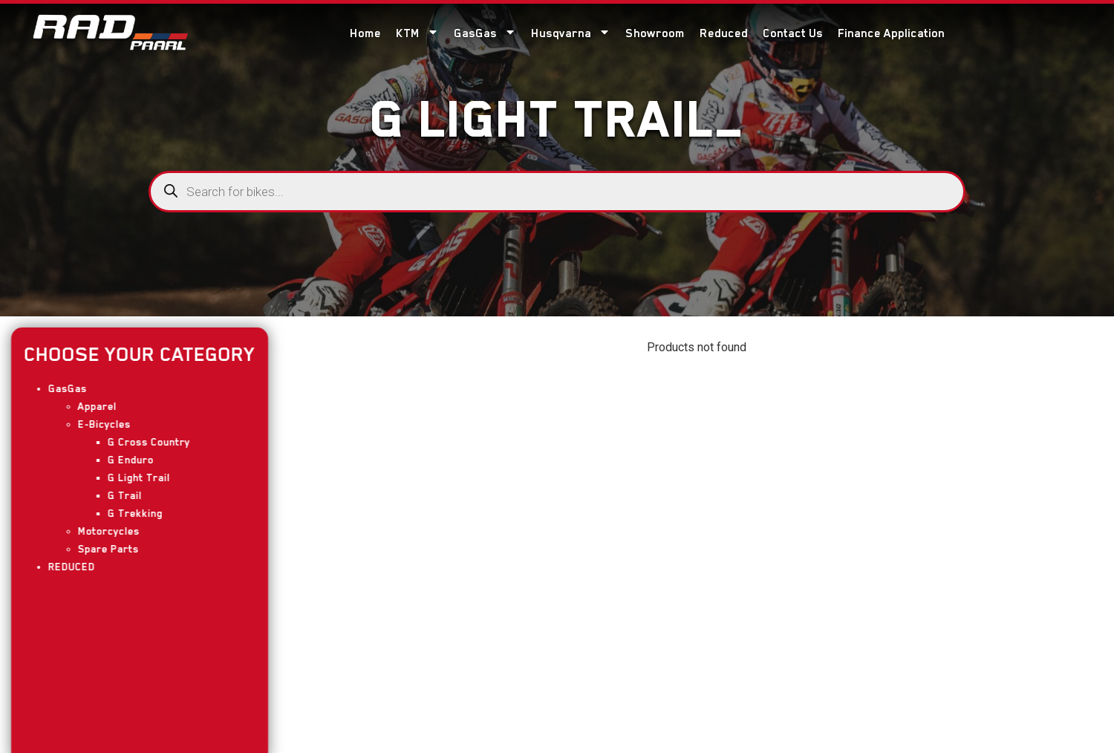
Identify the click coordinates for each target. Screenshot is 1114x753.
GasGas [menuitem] (485, 33)
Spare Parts (101, 549)
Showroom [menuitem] (655, 33)
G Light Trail (132, 477)
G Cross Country (142, 442)
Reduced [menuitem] (724, 33)
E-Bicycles (97, 424)
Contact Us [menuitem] (793, 33)
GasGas (61, 388)
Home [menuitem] (365, 33)
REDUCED (65, 567)
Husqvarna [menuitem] (570, 33)
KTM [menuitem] (417, 33)
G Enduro (124, 460)
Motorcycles (102, 531)
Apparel (90, 406)
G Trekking (128, 513)
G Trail (118, 495)
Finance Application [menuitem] (891, 33)
